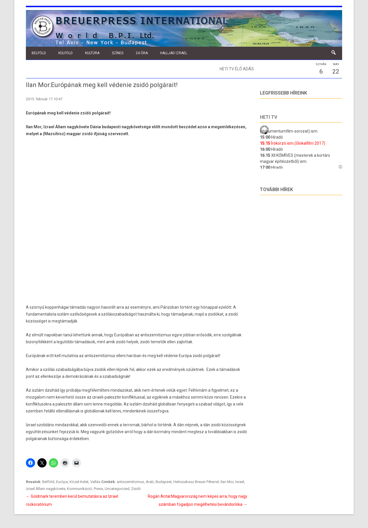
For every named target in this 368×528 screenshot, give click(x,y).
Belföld (39, 53)
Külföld (65, 53)
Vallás (95, 482)
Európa (62, 482)
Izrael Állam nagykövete (45, 488)
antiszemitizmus (130, 482)
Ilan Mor (227, 482)
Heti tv (268, 117)
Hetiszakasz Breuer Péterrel (196, 482)
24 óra (142, 53)
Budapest (164, 482)
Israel (239, 482)
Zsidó (136, 488)
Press (98, 488)
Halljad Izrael (173, 53)
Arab (150, 482)
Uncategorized (117, 488)
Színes (117, 53)
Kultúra (92, 53)
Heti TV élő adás (237, 69)
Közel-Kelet (79, 482)
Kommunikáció (79, 488)
